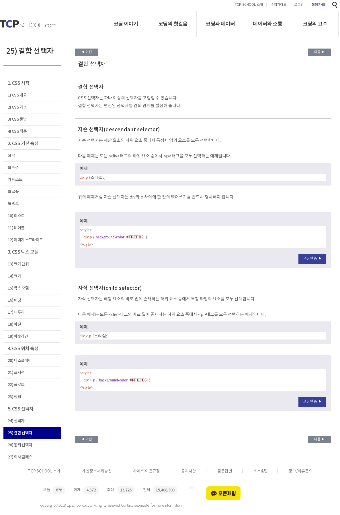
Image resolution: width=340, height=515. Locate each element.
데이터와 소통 (267, 23)
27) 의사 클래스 (20, 457)
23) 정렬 (14, 396)
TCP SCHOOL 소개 (249, 5)
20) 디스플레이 (20, 360)
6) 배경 (13, 167)
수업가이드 (278, 5)
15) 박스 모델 (18, 288)
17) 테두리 (16, 312)
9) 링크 (13, 203)
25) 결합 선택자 (20, 433)
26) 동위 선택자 (20, 445)
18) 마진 (14, 324)
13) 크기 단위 (18, 264)
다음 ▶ (319, 52)
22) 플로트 (16, 384)
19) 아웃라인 (18, 336)
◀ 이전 (86, 52)
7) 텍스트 (15, 179)
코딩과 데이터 (220, 23)
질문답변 (224, 471)
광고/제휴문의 (300, 471)
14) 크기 (14, 276)
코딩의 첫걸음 (172, 23)
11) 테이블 (16, 227)
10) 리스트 (16, 215)
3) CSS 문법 (17, 119)
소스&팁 (260, 471)
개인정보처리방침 (97, 471)
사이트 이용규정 (146, 471)
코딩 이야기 (126, 23)
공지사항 (188, 471)
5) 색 (11, 155)
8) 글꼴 (13, 191)
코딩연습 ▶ (312, 258)
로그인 (299, 5)
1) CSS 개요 (17, 95)
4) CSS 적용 (17, 131)
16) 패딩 (14, 300)
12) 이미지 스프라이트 (25, 240)
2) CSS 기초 (17, 107)
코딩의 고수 (315, 23)
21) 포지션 (16, 372)
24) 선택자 (16, 420)
